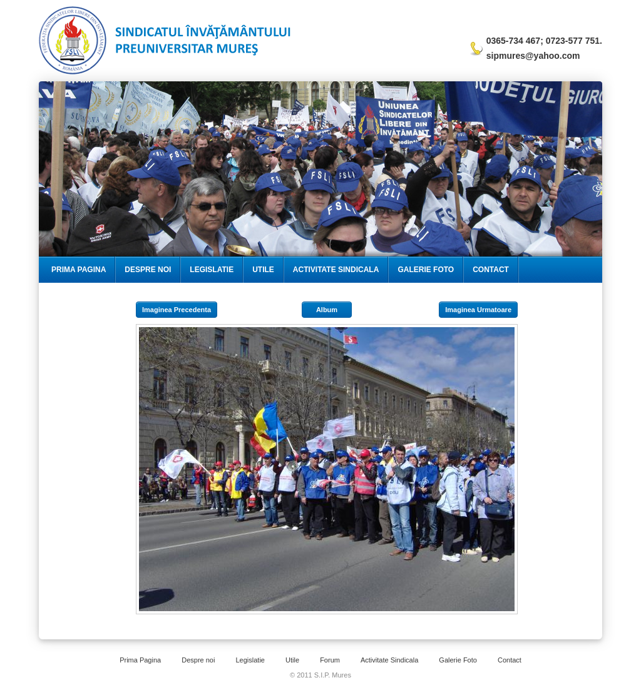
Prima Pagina (78, 269)
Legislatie (211, 269)
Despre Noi (148, 269)
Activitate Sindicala (336, 269)
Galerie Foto (425, 269)
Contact (491, 269)
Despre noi (198, 660)
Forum (330, 660)
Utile (263, 269)
